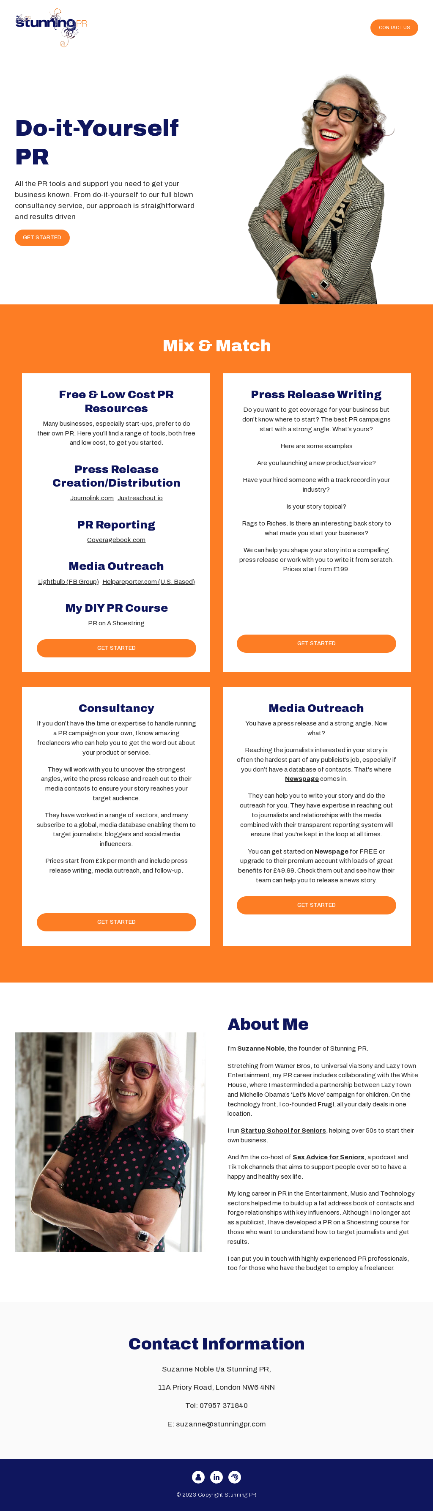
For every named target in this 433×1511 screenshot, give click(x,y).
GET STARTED (42, 238)
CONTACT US (394, 27)
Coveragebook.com (116, 540)
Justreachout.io (140, 498)
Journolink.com (92, 498)
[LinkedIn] (216, 1477)
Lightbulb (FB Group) (68, 581)
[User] (198, 1477)
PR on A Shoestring (116, 623)
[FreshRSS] (234, 1477)
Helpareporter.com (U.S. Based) (148, 581)
